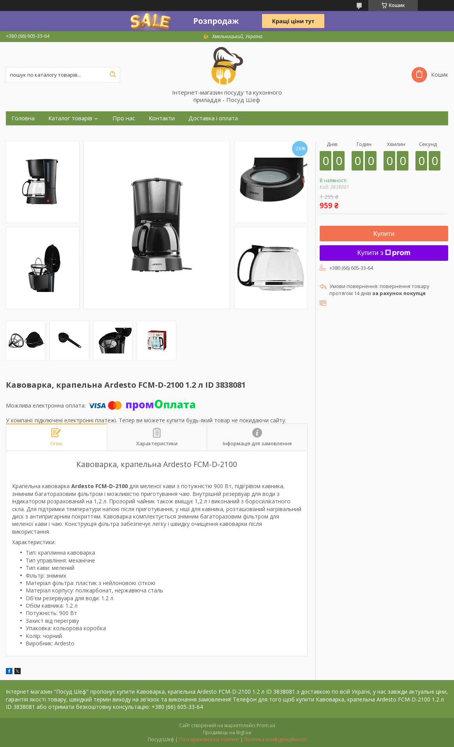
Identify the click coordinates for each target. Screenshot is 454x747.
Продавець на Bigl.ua (227, 732)
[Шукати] (112, 75)
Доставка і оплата (213, 118)
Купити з (384, 253)
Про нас (124, 118)
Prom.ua (266, 725)
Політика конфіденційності (275, 739)
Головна (23, 118)
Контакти (162, 118)
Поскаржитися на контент (209, 739)
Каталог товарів (70, 118)
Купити (383, 233)
